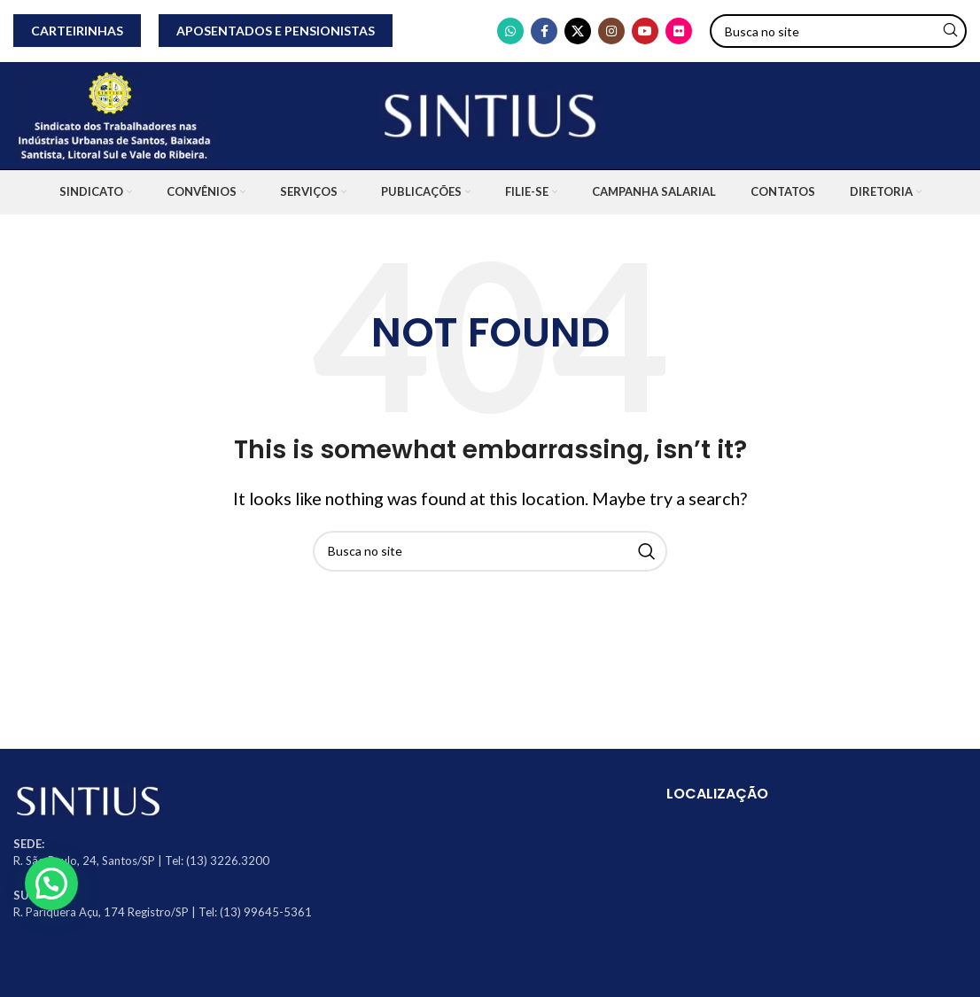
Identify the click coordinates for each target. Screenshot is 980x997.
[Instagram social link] (611, 31)
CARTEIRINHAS (77, 30)
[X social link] (577, 31)
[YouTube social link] (645, 31)
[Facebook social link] (544, 31)
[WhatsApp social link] (510, 31)
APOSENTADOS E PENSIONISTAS (275, 30)
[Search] (838, 31)
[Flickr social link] (678, 31)
